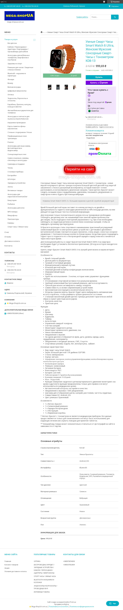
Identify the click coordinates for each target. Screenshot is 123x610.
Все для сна (12, 43)
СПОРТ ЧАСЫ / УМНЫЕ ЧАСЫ (45, 576)
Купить (99, 77)
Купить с (99, 83)
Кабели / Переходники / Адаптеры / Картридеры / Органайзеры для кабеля (18, 49)
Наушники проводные (17, 122)
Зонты (10, 187)
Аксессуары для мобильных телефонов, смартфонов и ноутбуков (19, 57)
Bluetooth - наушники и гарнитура (17, 74)
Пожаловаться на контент (58, 606)
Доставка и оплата (12, 241)
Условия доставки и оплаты (16, 571)
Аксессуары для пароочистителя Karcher (17, 195)
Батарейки (12, 175)
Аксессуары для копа (16, 208)
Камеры (11, 223)
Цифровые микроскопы (17, 91)
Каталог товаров (11, 564)
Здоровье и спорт (15, 63)
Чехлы (10, 168)
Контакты (8, 246)
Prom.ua (73, 602)
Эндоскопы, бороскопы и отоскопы (18, 99)
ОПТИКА (37, 561)
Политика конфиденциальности (82, 606)
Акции (7, 568)
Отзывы (8, 237)
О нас (7, 232)
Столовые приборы (15, 172)
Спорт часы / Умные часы (18, 227)
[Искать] (115, 17)
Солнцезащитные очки (17, 154)
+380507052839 (69, 564)
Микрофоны (12, 215)
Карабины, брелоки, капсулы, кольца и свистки (19, 105)
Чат (112, 603)
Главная (8, 561)
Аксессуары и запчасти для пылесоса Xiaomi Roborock (18, 117)
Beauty (10, 83)
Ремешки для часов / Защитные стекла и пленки (20, 68)
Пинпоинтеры (13, 219)
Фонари (11, 79)
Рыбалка (11, 204)
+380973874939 (69, 561)
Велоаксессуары (14, 87)
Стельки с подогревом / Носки (20, 132)
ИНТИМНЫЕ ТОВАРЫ (42, 592)
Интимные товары (15, 190)
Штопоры (11, 179)
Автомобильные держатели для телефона (20, 111)
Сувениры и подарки (16, 164)
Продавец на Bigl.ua (61, 604)
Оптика (11, 94)
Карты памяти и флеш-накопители (17, 127)
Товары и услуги (11, 39)
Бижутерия (12, 200)
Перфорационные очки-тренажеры (17, 137)
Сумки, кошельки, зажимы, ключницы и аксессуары (18, 159)
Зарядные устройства (16, 183)
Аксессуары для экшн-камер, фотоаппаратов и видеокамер (19, 148)
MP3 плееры (12, 212)
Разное (11, 142)
